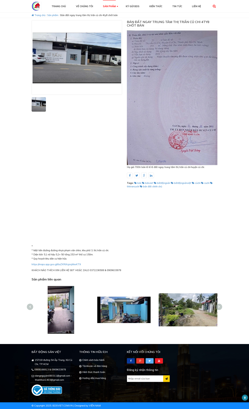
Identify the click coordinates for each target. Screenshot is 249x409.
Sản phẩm (52, 15)
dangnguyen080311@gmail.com (52, 375)
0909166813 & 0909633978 (50, 369)
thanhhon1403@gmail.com (49, 379)
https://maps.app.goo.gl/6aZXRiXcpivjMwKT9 (56, 264)
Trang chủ (38, 15)
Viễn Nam (95, 405)
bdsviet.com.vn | (63, 405)
